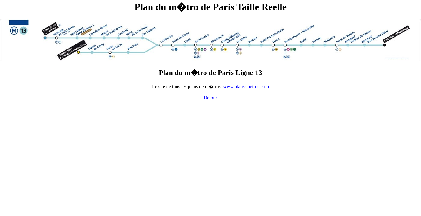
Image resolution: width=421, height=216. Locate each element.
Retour (210, 97)
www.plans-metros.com (246, 86)
